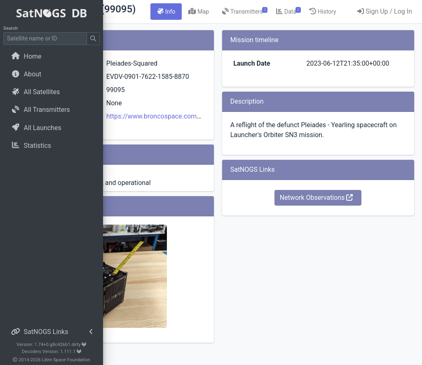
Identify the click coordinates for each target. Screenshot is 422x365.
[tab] (250, 11)
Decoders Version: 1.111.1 (52, 351)
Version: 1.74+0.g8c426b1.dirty (51, 344)
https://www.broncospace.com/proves (236, 139)
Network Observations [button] (339, 217)
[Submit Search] (93, 38)
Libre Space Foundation (66, 360)
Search (10, 28)
